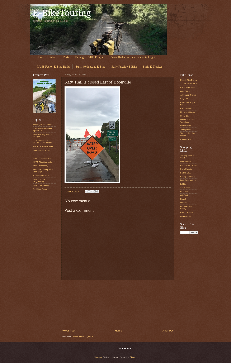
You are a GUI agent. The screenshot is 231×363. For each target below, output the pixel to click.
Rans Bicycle (185, 126)
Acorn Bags (185, 188)
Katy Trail (184, 99)
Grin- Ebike (185, 91)
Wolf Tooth (184, 191)
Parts (66, 57)
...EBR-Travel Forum (189, 84)
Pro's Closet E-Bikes (189, 165)
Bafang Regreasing (41, 185)
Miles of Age (185, 161)
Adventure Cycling (188, 95)
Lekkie (183, 184)
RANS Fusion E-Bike (42, 158)
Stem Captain (186, 169)
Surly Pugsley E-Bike (124, 66)
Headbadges (185, 216)
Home (40, 57)
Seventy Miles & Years (42, 125)
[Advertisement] (117, 304)
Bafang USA (185, 173)
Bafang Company (187, 176)
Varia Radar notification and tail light (133, 57)
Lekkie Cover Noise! (41, 150)
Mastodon (98, 357)
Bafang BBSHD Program (90, 57)
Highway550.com (187, 112)
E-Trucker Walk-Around (43, 146)
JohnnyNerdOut (187, 129)
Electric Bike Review (189, 80)
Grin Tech (184, 195)
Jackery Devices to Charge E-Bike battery (42, 141)
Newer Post (68, 330)
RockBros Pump (40, 189)
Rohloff (183, 199)
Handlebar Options (41, 175)
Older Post (168, 330)
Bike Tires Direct (187, 212)
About (53, 57)
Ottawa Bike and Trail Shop (187, 121)
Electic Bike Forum (188, 87)
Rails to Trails (186, 108)
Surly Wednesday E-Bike (90, 66)
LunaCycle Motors (188, 180)
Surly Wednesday (40, 166)
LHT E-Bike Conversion (43, 162)
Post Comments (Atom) (83, 336)
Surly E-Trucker (152, 66)
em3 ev (183, 203)
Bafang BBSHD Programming (39, 180)
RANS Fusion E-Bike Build (53, 66)
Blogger (133, 357)
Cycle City (184, 116)
